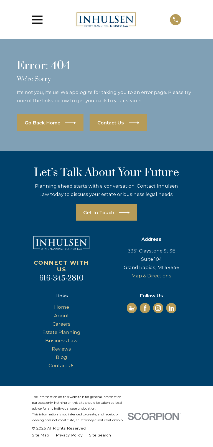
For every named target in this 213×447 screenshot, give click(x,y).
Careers (61, 324)
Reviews (61, 349)
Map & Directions (151, 276)
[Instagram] (158, 308)
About (61, 315)
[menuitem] (40, 435)
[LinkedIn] (171, 308)
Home (61, 307)
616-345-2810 (61, 278)
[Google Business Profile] (132, 308)
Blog (61, 357)
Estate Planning (61, 332)
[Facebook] (145, 308)
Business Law (61, 340)
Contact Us (62, 365)
